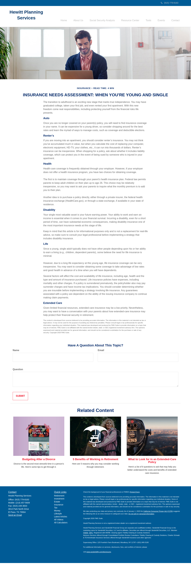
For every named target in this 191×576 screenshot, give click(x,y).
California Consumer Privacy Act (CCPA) (158, 524)
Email (101, 363)
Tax (55, 520)
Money (57, 523)
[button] (74, 16)
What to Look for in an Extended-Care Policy (152, 474)
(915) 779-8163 (169, 3)
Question (18, 382)
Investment (59, 511)
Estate (57, 514)
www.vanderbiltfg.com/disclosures (99, 565)
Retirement (59, 508)
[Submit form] (20, 409)
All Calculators (60, 535)
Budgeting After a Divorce (38, 472)
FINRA (85, 546)
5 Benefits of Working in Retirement (95, 472)
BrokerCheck (135, 505)
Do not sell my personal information (141, 527)
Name (16, 363)
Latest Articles (60, 529)
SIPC (91, 546)
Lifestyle (58, 526)
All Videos (58, 532)
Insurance (58, 517)
